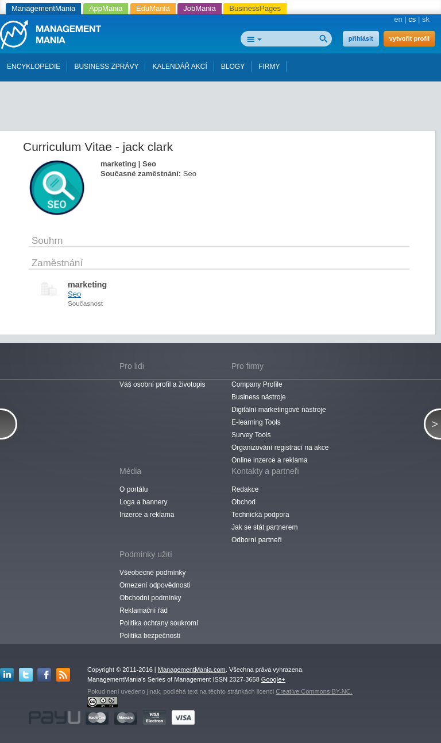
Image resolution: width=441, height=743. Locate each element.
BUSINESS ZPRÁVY (106, 67)
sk (426, 19)
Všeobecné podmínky (152, 573)
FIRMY (269, 67)
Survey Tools (250, 435)
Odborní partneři (256, 540)
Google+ (273, 679)
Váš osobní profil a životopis (162, 384)
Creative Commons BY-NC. (314, 691)
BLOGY (233, 67)
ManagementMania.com (192, 669)
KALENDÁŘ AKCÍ (179, 67)
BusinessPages (255, 8)
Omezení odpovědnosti (154, 585)
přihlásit (361, 38)
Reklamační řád (143, 610)
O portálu (133, 489)
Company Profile (257, 384)
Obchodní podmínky (150, 598)
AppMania (106, 8)
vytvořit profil (409, 38)
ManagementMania (43, 8)
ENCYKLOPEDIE (33, 67)
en (398, 19)
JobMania (199, 8)
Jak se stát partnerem (264, 527)
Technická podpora (260, 515)
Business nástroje (258, 397)
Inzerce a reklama (146, 515)
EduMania (153, 8)
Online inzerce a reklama (269, 460)
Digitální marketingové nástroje (278, 410)
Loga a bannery (143, 502)
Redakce (244, 489)
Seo (74, 294)
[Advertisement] (224, 102)
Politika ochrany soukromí (158, 623)
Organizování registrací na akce (279, 448)
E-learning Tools (256, 422)
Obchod (243, 502)
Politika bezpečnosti (149, 636)
